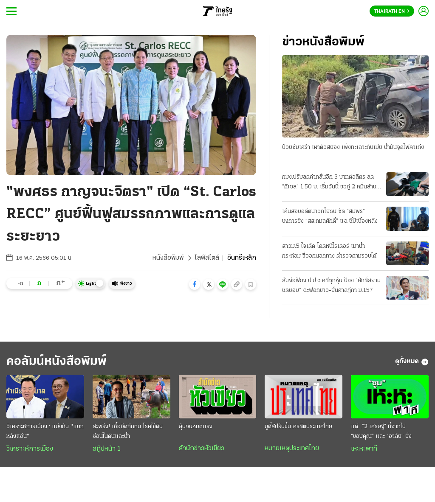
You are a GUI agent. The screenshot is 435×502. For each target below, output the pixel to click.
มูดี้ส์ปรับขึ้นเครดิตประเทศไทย (298, 426)
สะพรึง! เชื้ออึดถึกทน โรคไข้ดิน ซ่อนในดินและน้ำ (128, 431)
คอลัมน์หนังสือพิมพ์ (56, 361)
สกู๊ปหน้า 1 (107, 449)
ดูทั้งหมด (412, 362)
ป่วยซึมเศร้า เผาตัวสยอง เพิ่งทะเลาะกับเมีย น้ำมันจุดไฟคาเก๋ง (353, 147)
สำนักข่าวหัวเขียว (201, 448)
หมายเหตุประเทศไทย (292, 448)
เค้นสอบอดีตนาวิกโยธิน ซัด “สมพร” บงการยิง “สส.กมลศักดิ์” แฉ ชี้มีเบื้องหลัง (330, 216)
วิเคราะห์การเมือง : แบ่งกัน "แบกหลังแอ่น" (45, 431)
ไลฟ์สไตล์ (207, 258)
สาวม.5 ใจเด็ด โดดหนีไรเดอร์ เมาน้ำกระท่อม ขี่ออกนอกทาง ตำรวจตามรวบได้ (329, 251)
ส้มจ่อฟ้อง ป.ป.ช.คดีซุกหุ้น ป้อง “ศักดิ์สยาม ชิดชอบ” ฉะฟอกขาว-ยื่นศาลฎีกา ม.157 (331, 286)
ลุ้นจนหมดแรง (195, 426)
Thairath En (392, 11)
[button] (194, 284)
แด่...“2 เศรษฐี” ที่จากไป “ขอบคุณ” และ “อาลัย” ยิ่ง (381, 431)
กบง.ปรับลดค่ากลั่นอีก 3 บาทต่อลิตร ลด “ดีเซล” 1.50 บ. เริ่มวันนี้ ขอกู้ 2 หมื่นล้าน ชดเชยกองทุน (329, 183)
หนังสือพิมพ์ (168, 258)
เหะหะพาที (364, 449)
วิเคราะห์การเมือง (29, 449)
